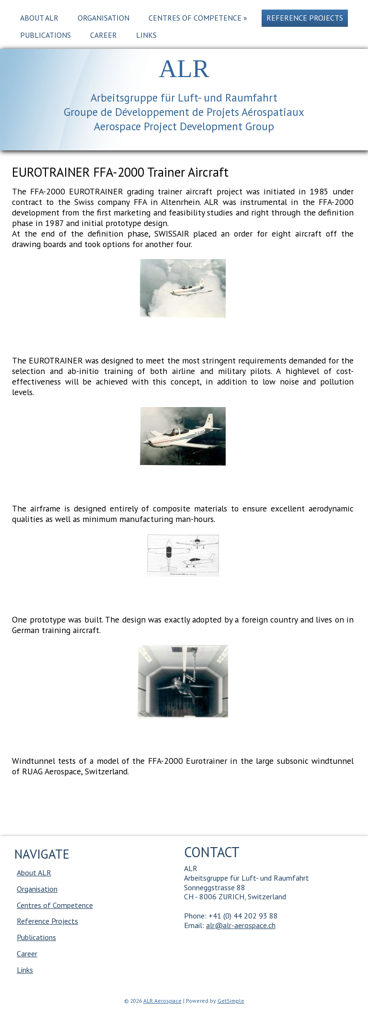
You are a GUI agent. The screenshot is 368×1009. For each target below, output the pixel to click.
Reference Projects (304, 18)
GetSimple (231, 1000)
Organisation (103, 18)
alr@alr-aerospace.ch (241, 925)
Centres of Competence (198, 18)
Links (146, 35)
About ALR (39, 18)
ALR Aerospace (162, 1000)
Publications (45, 35)
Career (103, 35)
